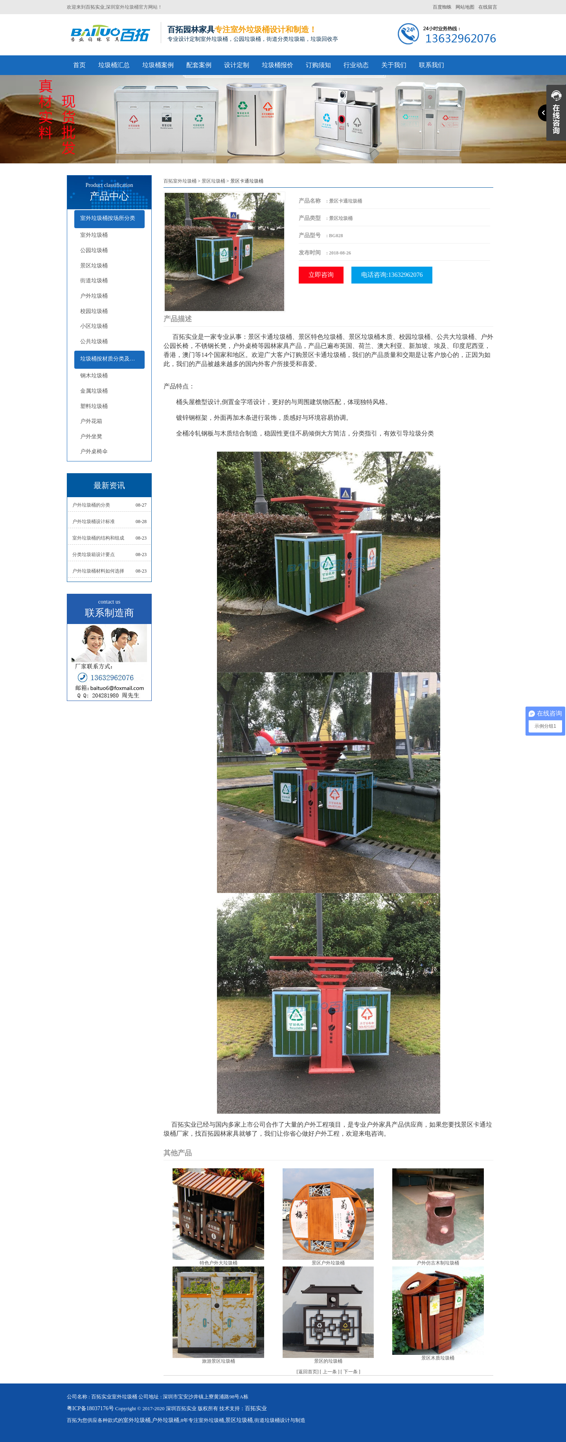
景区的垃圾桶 (328, 1361)
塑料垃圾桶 (94, 406)
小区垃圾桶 (94, 326)
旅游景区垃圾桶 (218, 1361)
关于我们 (393, 65)
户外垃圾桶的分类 (91, 505)
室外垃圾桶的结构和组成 (98, 538)
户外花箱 (91, 421)
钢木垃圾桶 (94, 376)
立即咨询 (321, 274)
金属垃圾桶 (94, 391)
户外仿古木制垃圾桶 (438, 1263)
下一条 (351, 1371)
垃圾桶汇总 (114, 65)
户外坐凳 (91, 436)
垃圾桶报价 (277, 65)
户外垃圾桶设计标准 (93, 521)
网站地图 (465, 7)
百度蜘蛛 (442, 7)
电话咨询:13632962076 (392, 274)
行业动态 (356, 65)
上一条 (330, 1371)
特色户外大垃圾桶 (218, 1263)
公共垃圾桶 (94, 341)
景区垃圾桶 (94, 266)
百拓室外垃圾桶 (180, 181)
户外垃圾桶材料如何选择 (98, 571)
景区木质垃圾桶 (437, 1358)
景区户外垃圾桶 (328, 1263)
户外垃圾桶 (94, 296)
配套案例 (198, 65)
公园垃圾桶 (94, 250)
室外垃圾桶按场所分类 (107, 218)
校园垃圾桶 (94, 311)
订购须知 (318, 65)
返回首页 (307, 1371)
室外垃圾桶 (94, 235)
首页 (79, 65)
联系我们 (431, 65)
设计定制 (236, 65)
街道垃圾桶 (94, 281)
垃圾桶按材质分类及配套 (110, 359)
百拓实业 (95, 7)
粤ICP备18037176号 (90, 1408)
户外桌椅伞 (94, 451)
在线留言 (487, 7)
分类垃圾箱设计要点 (93, 554)
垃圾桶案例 (158, 65)
